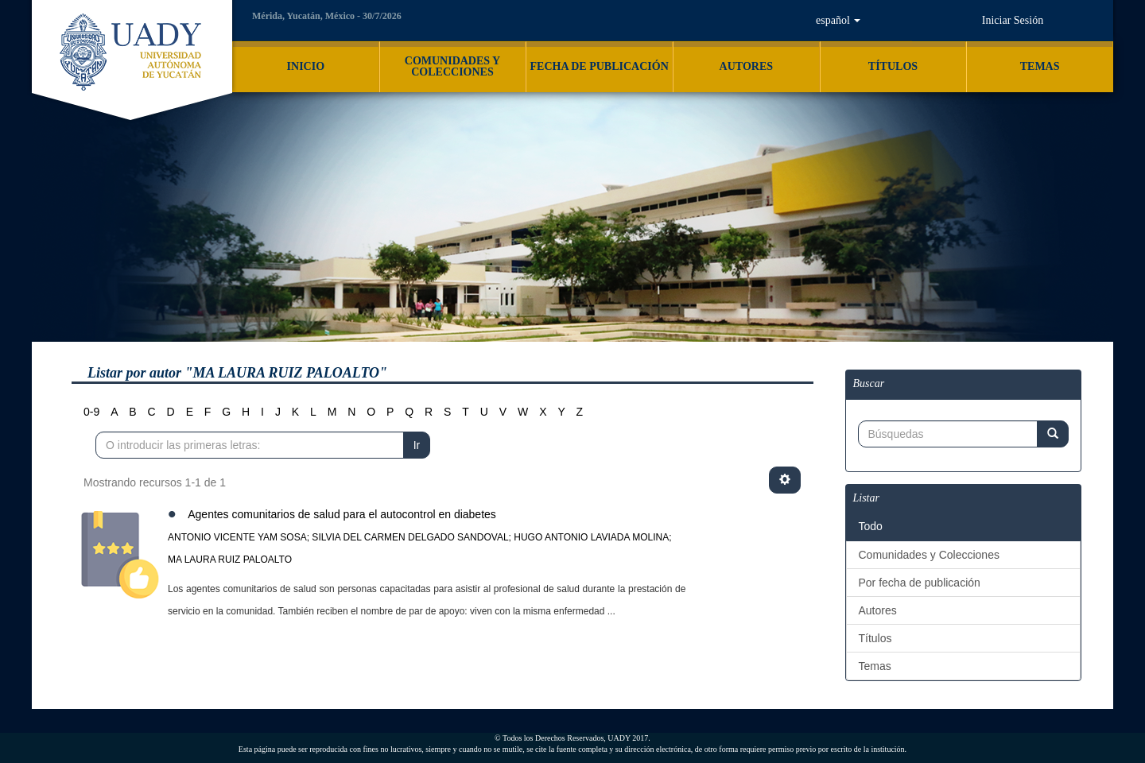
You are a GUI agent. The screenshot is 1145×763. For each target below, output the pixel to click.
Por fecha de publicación (919, 582)
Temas (875, 666)
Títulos (875, 638)
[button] (838, 20)
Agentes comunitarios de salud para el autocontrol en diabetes (342, 514)
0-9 (91, 411)
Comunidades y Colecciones (929, 554)
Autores (878, 610)
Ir (417, 445)
